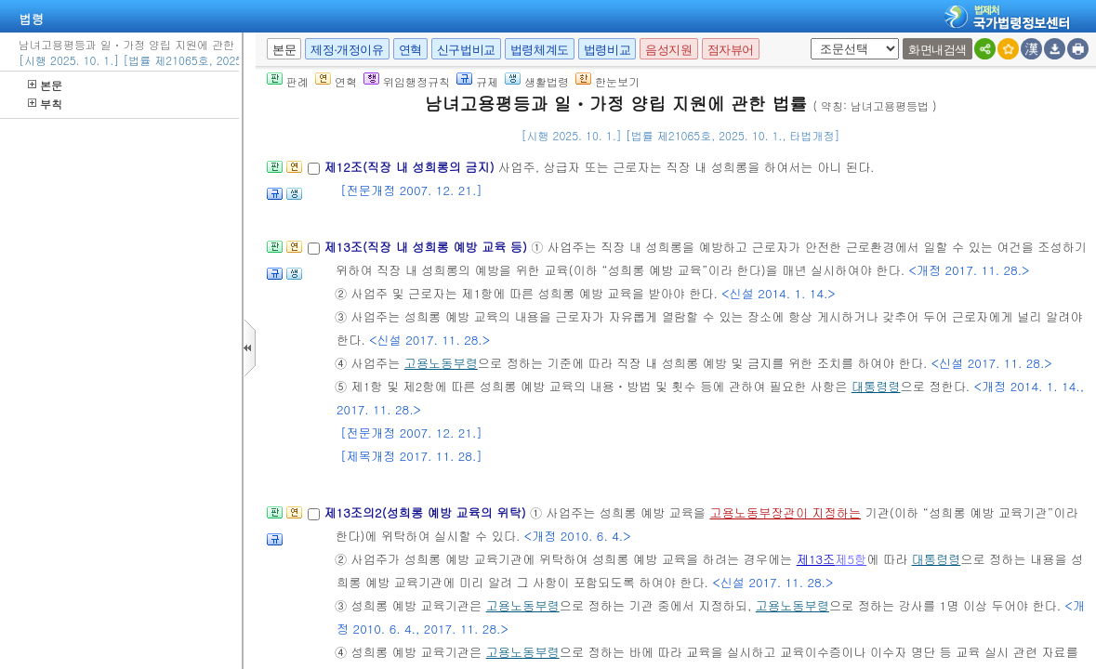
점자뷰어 (730, 50)
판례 (288, 81)
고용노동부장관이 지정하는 (785, 512)
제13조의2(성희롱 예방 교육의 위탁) (427, 512)
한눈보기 (607, 81)
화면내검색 (937, 50)
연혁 (410, 50)
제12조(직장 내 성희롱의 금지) (411, 167)
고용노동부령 (441, 363)
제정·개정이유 (346, 50)
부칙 (45, 104)
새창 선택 (807, 38)
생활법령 (537, 81)
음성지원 (668, 50)
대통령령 (876, 386)
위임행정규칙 (406, 81)
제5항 (850, 559)
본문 (45, 85)
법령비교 (607, 50)
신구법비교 (466, 50)
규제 (477, 81)
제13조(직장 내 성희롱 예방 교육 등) (427, 247)
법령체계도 (539, 50)
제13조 (816, 559)
